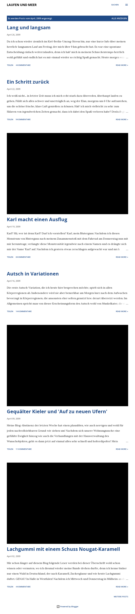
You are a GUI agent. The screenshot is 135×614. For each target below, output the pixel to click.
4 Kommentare (23, 65)
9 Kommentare (23, 119)
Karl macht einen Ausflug (37, 219)
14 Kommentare (24, 311)
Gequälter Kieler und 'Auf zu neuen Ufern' (57, 411)
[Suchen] (115, 4)
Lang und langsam (28, 27)
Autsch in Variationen (33, 273)
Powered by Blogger (67, 606)
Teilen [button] (10, 65)
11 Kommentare (24, 449)
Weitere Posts (121, 596)
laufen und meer (22, 5)
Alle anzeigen (119, 18)
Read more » (122, 65)
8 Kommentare (23, 257)
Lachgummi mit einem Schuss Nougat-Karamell (63, 549)
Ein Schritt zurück (28, 82)
